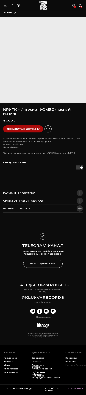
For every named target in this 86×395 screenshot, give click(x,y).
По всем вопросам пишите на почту (42, 290)
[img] (43, 5)
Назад (11, 12)
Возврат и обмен (38, 366)
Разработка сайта (52, 389)
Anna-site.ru (75, 388)
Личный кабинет (42, 369)
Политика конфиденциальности (46, 377)
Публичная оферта (38, 373)
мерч (7, 365)
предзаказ (10, 358)
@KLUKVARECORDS (43, 298)
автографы (11, 369)
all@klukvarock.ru (45, 285)
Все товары (11, 372)
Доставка (38, 358)
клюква (8, 362)
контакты (71, 358)
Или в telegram (43, 302)
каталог (9, 353)
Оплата (36, 362)
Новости (70, 362)
